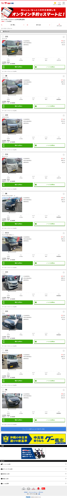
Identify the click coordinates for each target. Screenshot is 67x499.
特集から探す (5, 478)
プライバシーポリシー (33, 492)
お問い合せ (41, 492)
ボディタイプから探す (7, 469)
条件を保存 (59, 24)
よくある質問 (5, 483)
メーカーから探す (6, 464)
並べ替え (13, 24)
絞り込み (38, 24)
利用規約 (26, 492)
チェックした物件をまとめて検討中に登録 (33, 429)
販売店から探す (5, 474)
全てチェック (5, 31)
